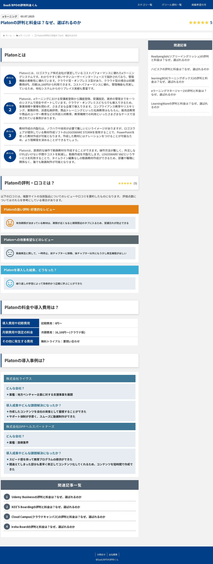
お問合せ (101, 554)
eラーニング (9, 16)
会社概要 (113, 554)
